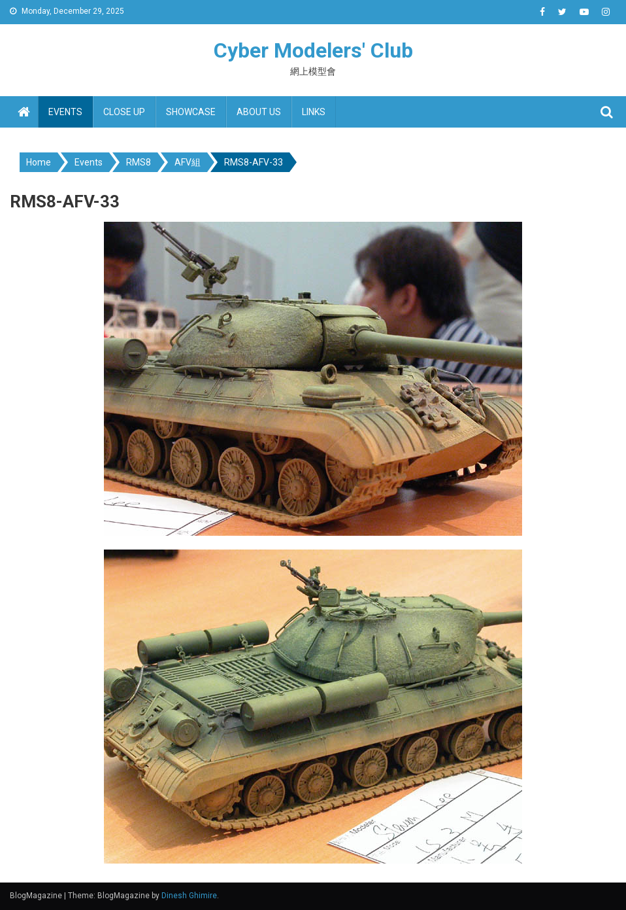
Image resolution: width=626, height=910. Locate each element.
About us (259, 112)
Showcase (191, 112)
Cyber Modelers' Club (313, 50)
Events (65, 112)
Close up (124, 112)
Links (313, 112)
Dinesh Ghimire (189, 895)
